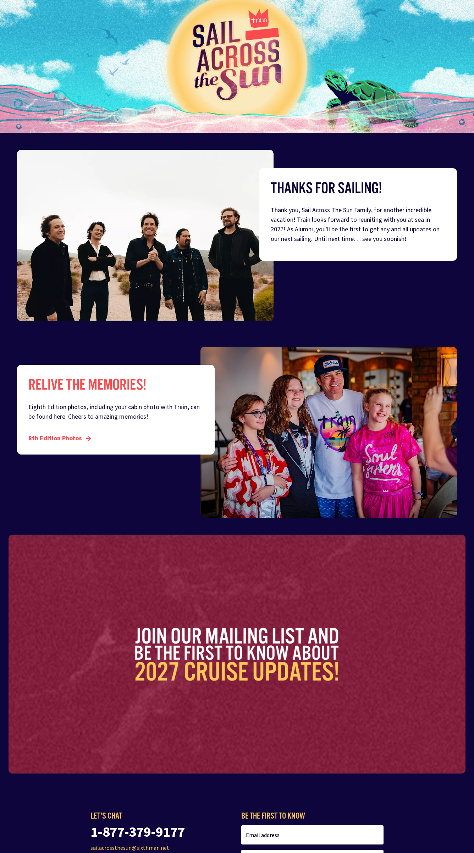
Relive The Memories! (87, 385)
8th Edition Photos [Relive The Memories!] (60, 438)
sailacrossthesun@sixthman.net (129, 848)
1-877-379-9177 (137, 832)
